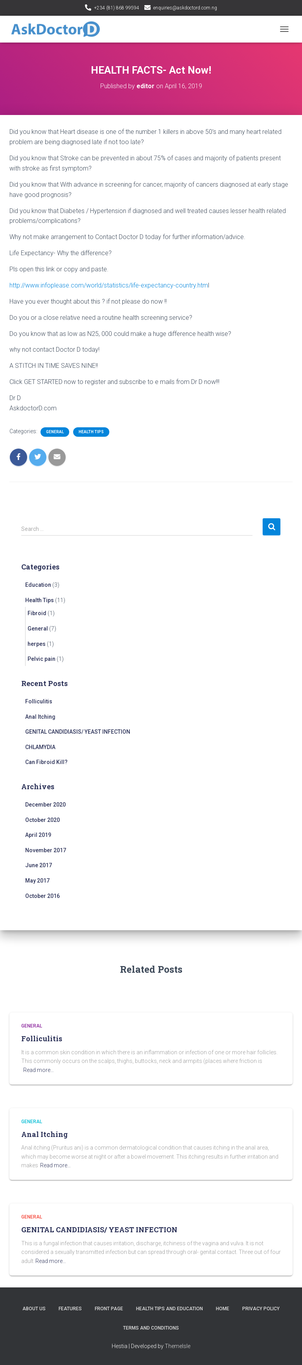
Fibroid (37, 613)
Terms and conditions (151, 1328)
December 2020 (45, 804)
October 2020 (42, 820)
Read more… (38, 1070)
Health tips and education (169, 1308)
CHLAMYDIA (40, 747)
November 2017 (45, 850)
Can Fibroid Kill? (46, 762)
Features (70, 1308)
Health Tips (91, 432)
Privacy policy (261, 1308)
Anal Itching (40, 717)
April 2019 (38, 835)
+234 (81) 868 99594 (116, 8)
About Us (34, 1308)
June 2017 (38, 865)
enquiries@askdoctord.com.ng (185, 8)
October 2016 (42, 896)
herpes (37, 644)
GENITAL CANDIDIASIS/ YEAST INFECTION (77, 732)
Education (38, 585)
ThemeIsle (177, 1346)
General (55, 432)
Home (222, 1308)
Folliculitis (38, 701)
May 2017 (37, 880)
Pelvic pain (41, 659)
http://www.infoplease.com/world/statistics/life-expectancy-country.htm (108, 285)
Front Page (109, 1308)
